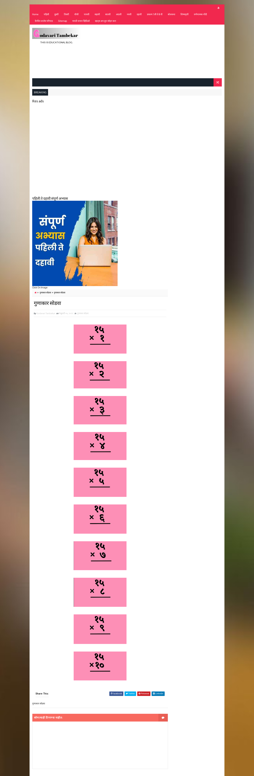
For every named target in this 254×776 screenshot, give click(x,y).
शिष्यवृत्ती (184, 15)
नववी (129, 15)
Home (35, 15)
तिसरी (66, 15)
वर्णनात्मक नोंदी (200, 15)
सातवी (107, 15)
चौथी (76, 15)
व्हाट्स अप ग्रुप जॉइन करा (105, 21)
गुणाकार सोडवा (45, 293)
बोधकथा (171, 15)
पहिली (46, 15)
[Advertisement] (161, 52)
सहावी (97, 15)
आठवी (118, 15)
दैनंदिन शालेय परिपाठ (44, 21)
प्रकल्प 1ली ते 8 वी (154, 15)
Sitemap (62, 21)
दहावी (139, 15)
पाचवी (86, 15)
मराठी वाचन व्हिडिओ (81, 21)
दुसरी (56, 15)
